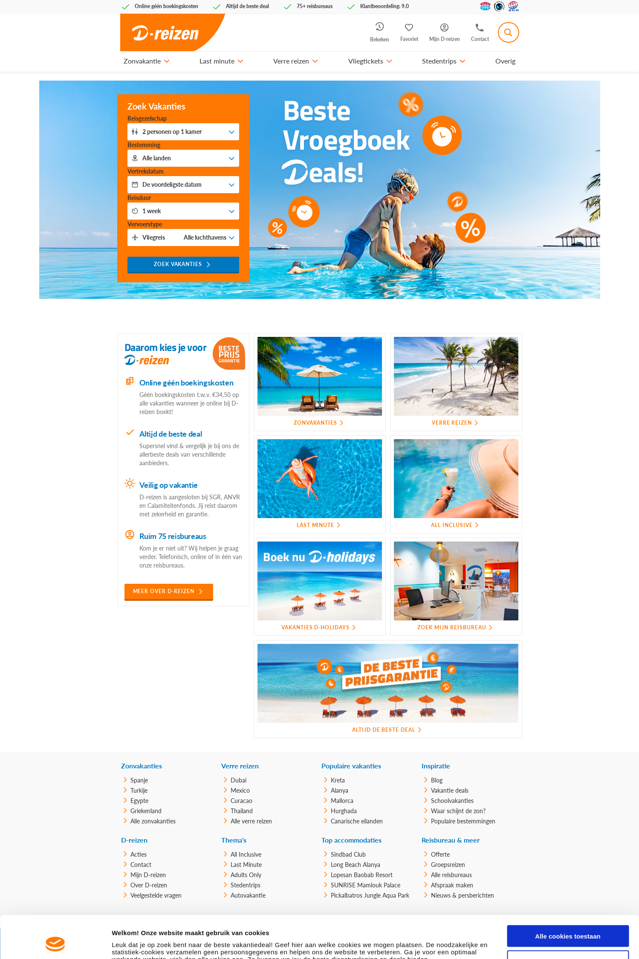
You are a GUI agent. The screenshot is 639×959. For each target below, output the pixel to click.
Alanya (339, 790)
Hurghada (344, 810)
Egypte (139, 800)
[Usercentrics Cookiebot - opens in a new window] (55, 942)
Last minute (217, 61)
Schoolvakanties (452, 800)
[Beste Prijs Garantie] (229, 353)
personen (172, 131)
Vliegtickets (365, 61)
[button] (167, 61)
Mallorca (342, 800)
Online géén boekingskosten (186, 382)
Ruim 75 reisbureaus (172, 536)
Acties (138, 854)
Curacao (241, 800)
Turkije (138, 790)
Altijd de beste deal (170, 433)
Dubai (238, 780)
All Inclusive (246, 854)
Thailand (242, 810)
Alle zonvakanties (153, 821)
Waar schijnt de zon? (458, 810)
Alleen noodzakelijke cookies (567, 921)
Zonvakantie (142, 61)
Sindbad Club (348, 854)
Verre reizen (291, 61)
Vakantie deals (449, 790)
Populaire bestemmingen (463, 821)
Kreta (338, 780)
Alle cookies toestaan (567, 896)
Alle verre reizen (251, 821)
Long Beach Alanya (355, 864)
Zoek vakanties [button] (178, 264)
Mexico (240, 790)
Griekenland (146, 810)
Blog (436, 780)
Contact (140, 864)
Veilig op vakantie (168, 485)
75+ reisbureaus (315, 6)
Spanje (139, 780)
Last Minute (246, 864)
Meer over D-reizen (163, 591)
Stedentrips (439, 61)
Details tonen (132, 942)
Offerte (440, 854)
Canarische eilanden (357, 821)
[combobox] (508, 32)
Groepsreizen (448, 864)
